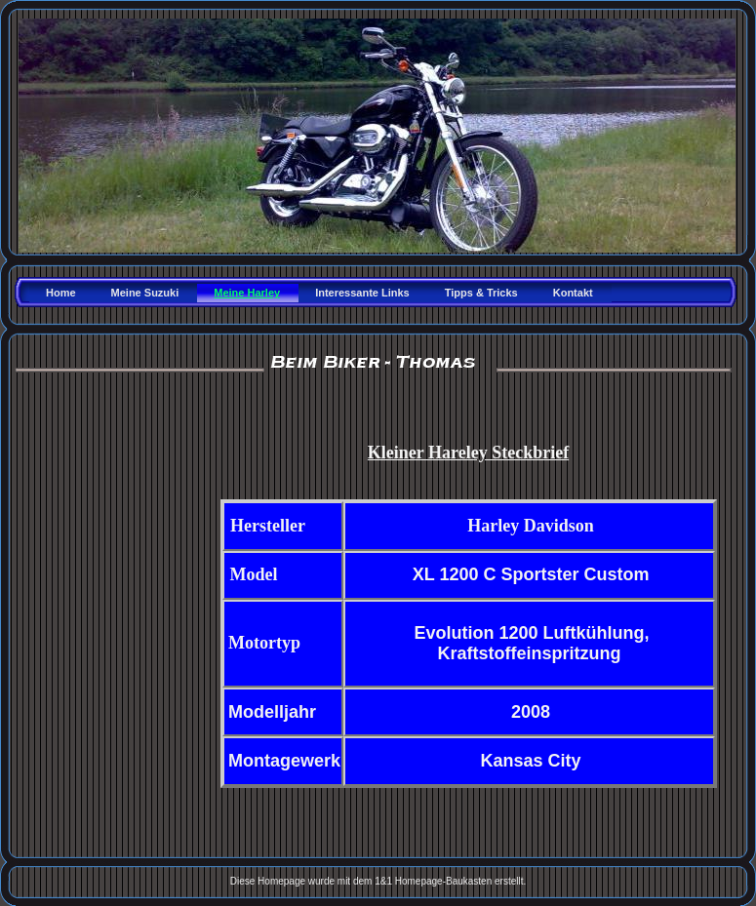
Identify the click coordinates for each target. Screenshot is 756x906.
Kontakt (573, 292)
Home (61, 292)
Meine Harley (247, 292)
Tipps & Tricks (481, 292)
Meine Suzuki (145, 292)
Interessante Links (362, 292)
